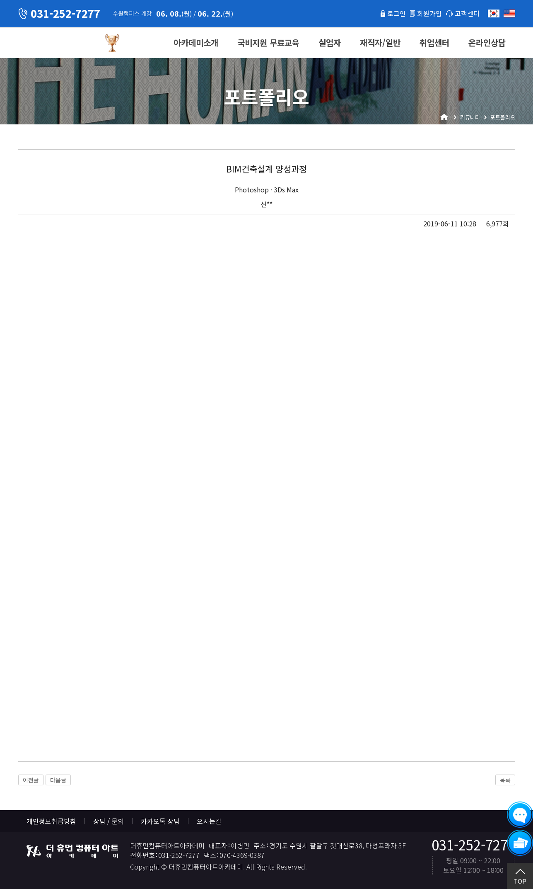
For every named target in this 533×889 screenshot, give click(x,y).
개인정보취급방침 (51, 821)
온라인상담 (487, 42)
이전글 (31, 780)
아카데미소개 (196, 42)
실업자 (329, 42)
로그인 (396, 13)
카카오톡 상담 (160, 821)
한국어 (493, 13)
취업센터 (434, 42)
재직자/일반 (380, 42)
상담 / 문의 (108, 821)
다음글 (58, 780)
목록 (505, 780)
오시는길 (209, 821)
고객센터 (467, 13)
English (509, 13)
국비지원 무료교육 (268, 42)
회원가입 (429, 13)
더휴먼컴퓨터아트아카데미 (57, 43)
